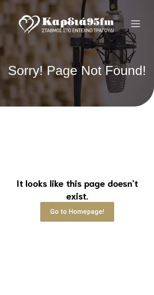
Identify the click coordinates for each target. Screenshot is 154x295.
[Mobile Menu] (135, 23)
